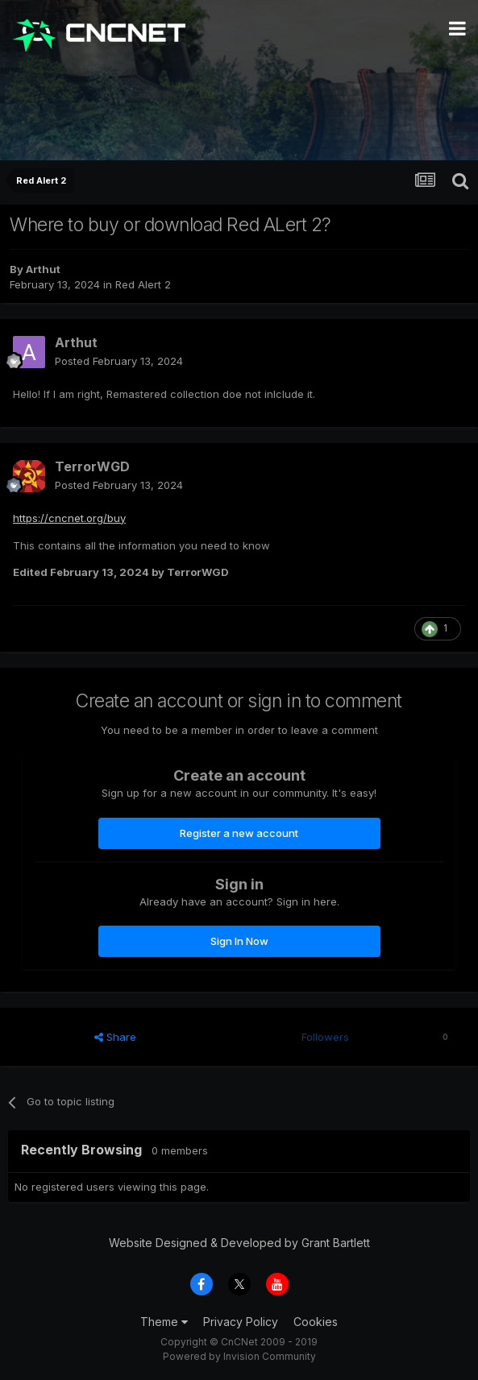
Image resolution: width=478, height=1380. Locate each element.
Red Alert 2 (143, 284)
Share (115, 1037)
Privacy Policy (240, 1321)
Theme (164, 1321)
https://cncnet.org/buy (69, 518)
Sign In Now (239, 941)
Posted (119, 360)
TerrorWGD (92, 466)
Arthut (43, 269)
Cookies (315, 1321)
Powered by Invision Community (239, 1356)
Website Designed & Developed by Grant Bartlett (239, 1242)
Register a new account (239, 833)
